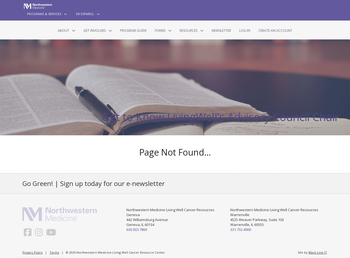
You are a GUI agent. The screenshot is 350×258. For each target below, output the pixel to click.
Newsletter (221, 30)
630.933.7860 (136, 229)
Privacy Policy (32, 252)
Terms (54, 252)
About (63, 30)
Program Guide (133, 30)
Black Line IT (317, 252)
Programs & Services (44, 14)
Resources (188, 30)
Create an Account (275, 30)
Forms (160, 30)
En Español (85, 14)
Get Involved (94, 30)
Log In (244, 30)
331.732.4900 (240, 229)
